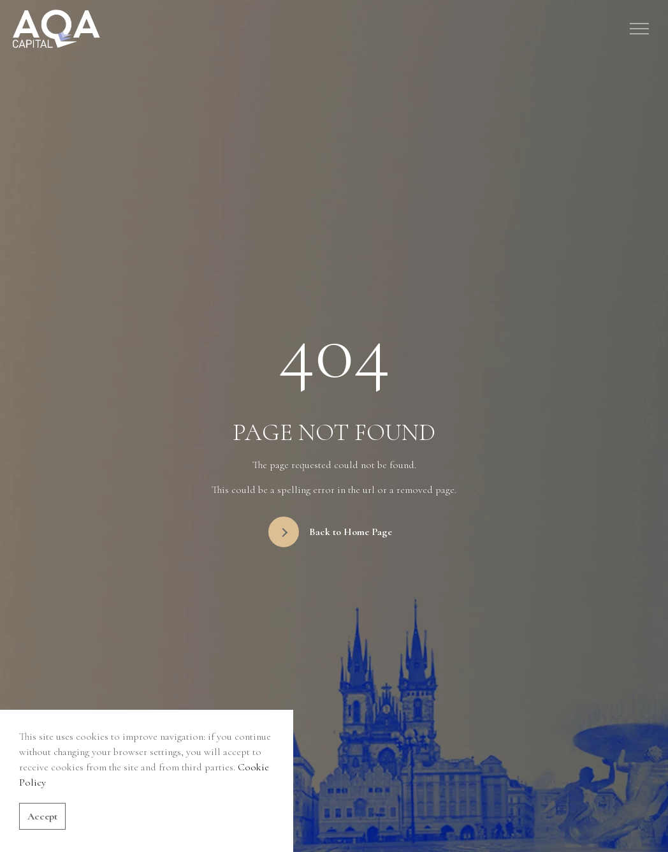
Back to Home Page (330, 532)
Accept (42, 816)
